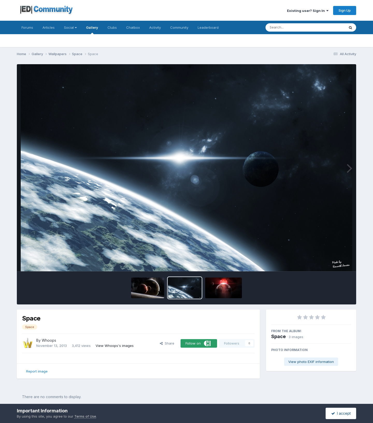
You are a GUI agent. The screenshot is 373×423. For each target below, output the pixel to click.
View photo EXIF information (311, 362)
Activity (155, 27)
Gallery (92, 29)
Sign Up (345, 10)
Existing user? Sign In (307, 11)
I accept (341, 413)
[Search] (291, 27)
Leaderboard (208, 27)
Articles (48, 27)
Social (70, 27)
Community (179, 27)
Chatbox (133, 27)
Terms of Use (85, 416)
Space (278, 336)
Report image (37, 371)
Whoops (49, 340)
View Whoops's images (115, 346)
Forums (27, 27)
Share (167, 343)
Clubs (112, 27)
